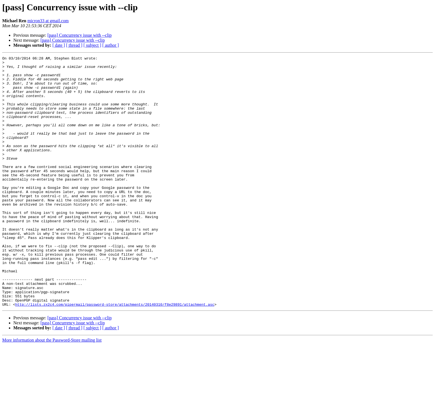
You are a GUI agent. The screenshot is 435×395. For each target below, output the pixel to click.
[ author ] (110, 45)
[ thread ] (74, 45)
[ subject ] (92, 45)
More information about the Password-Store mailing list (52, 390)
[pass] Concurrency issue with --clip (79, 35)
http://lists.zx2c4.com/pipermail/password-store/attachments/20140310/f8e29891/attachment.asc (114, 354)
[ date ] (58, 45)
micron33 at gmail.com (48, 20)
